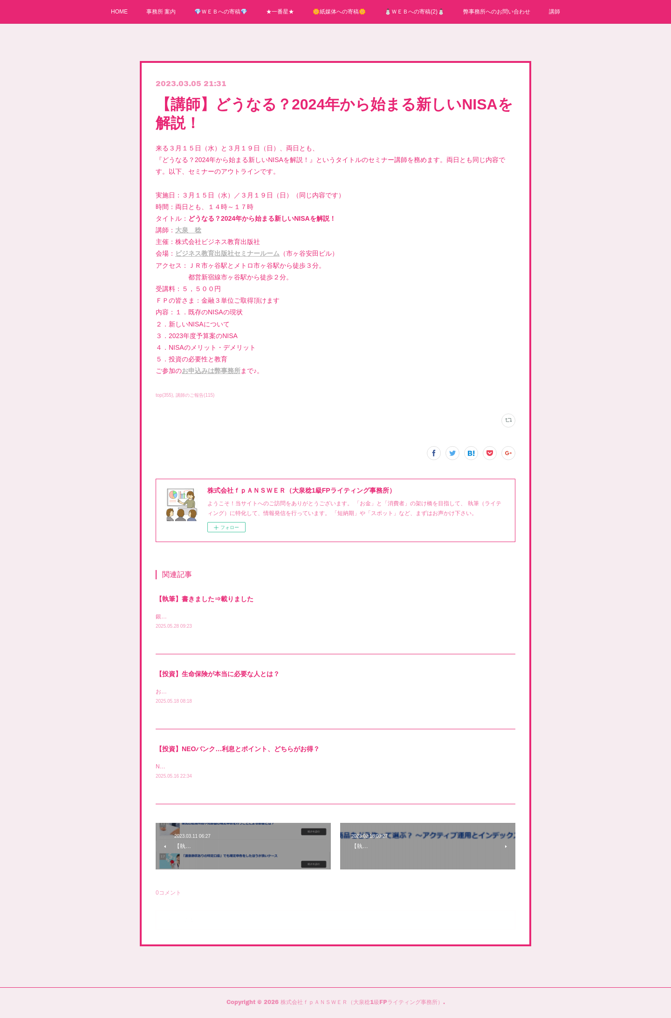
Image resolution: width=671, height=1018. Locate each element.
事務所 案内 (161, 11)
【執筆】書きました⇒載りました (204, 599)
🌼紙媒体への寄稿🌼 (339, 11)
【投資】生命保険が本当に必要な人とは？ (218, 674)
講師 (554, 11)
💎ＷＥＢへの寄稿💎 (220, 11)
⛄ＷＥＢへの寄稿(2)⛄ (414, 11)
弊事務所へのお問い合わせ (496, 11)
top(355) (164, 395)
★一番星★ (280, 11)
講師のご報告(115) (195, 395)
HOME (119, 11)
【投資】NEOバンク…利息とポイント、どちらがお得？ (238, 750)
